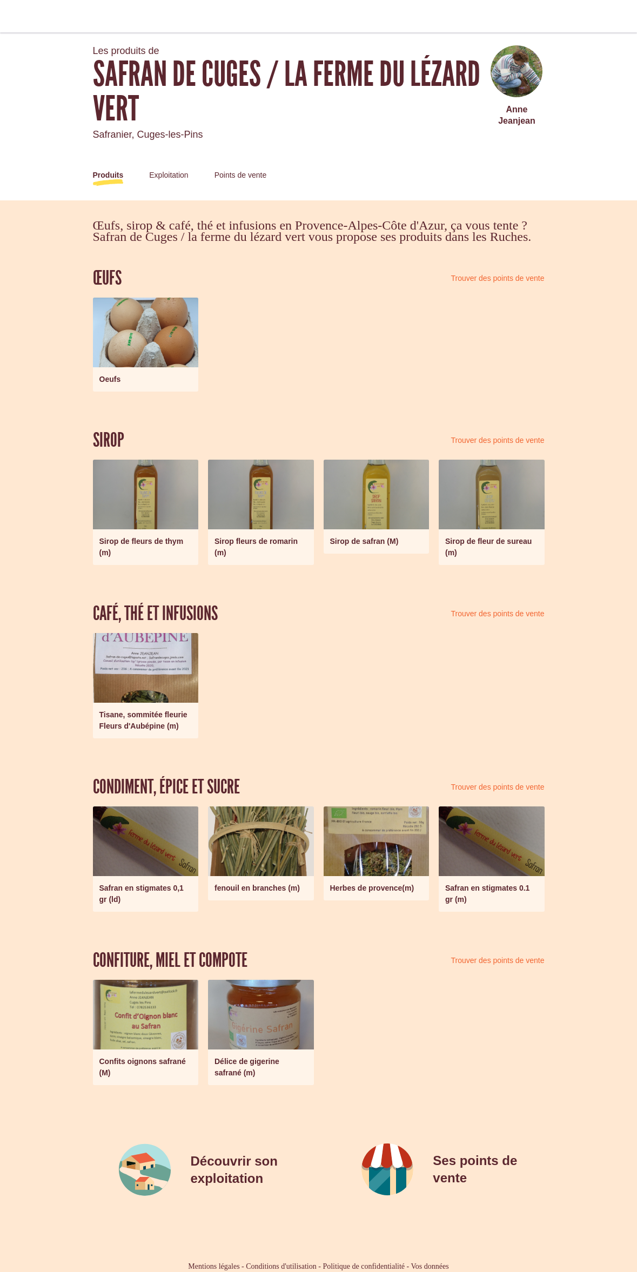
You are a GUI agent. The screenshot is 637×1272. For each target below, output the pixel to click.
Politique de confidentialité (364, 1266)
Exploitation (168, 175)
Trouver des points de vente (497, 278)
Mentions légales (213, 1266)
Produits (108, 175)
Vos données (430, 1266)
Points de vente (240, 175)
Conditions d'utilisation (281, 1266)
